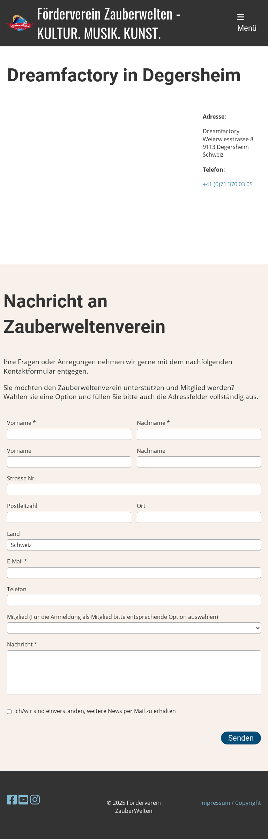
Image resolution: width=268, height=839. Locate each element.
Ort (199, 512)
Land (134, 540)
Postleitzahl (69, 512)
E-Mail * (134, 567)
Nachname (199, 457)
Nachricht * (134, 668)
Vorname (69, 457)
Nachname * (199, 429)
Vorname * (69, 429)
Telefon (134, 595)
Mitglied (134, 623)
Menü (246, 22)
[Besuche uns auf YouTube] (23, 799)
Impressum (215, 803)
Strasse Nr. (134, 484)
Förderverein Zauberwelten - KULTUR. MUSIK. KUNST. (108, 23)
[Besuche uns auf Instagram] (35, 799)
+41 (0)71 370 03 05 (228, 184)
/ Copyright (245, 803)
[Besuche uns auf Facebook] (12, 799)
